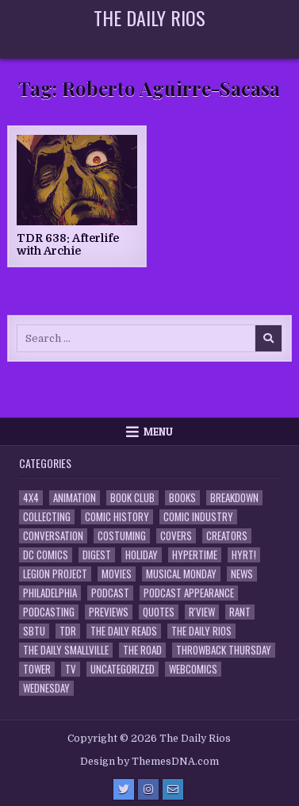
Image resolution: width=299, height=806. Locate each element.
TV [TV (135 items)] (70, 669)
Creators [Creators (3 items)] (226, 535)
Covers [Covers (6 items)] (176, 535)
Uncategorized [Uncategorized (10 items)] (122, 669)
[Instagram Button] (148, 789)
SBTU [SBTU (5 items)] (34, 631)
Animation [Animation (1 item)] (74, 497)
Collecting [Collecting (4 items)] (47, 516)
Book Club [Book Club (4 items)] (132, 497)
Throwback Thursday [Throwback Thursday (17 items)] (223, 650)
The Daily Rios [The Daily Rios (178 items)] (201, 631)
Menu (158, 431)
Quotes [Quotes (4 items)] (158, 612)
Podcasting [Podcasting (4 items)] (49, 612)
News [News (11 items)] (242, 573)
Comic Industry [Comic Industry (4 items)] (198, 516)
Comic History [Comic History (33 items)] (117, 516)
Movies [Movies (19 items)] (117, 573)
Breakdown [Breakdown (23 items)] (234, 497)
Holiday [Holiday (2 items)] (141, 554)
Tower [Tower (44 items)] (37, 669)
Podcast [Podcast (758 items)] (110, 593)
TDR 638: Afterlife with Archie (68, 245)
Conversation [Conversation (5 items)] (53, 535)
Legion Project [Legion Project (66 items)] (55, 573)
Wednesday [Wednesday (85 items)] (46, 688)
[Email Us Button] (173, 789)
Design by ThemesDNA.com (149, 761)
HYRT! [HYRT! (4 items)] (244, 554)
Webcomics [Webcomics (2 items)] (193, 669)
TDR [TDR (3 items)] (67, 631)
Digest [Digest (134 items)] (96, 554)
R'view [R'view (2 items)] (202, 612)
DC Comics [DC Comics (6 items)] (45, 554)
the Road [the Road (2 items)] (142, 650)
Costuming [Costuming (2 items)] (122, 535)
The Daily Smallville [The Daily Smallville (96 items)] (66, 650)
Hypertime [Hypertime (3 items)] (194, 554)
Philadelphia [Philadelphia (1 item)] (50, 593)
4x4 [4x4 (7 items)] (31, 497)
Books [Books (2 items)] (182, 497)
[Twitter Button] (123, 789)
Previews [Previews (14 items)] (108, 612)
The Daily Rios (149, 17)
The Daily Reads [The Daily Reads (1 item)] (123, 631)
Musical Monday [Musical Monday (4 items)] (181, 573)
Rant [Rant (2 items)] (240, 612)
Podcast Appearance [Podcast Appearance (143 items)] (189, 593)
